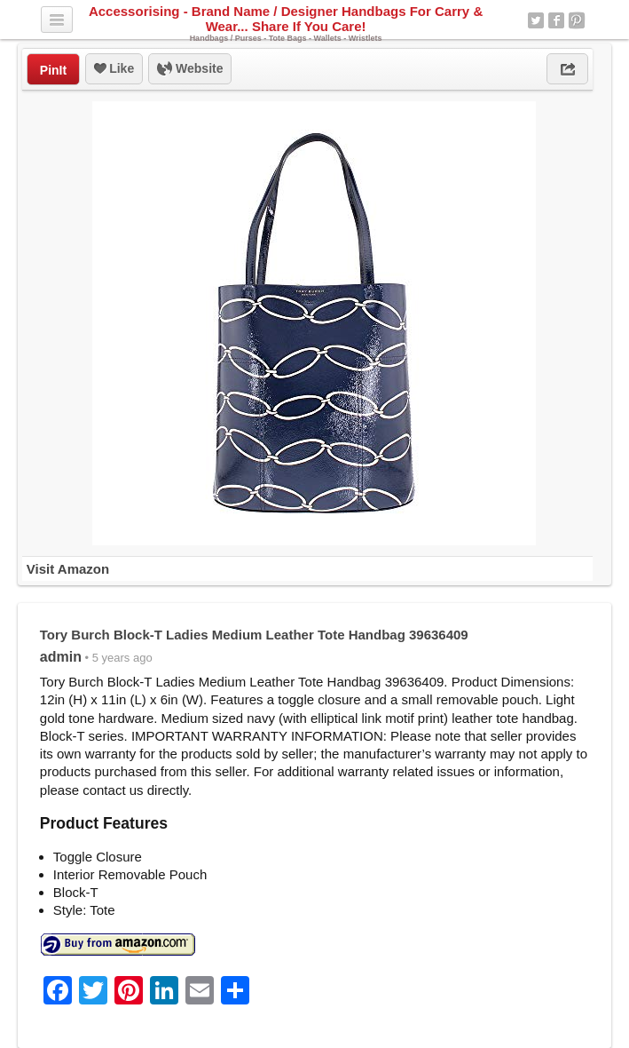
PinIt (53, 70)
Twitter (536, 20)
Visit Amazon (68, 568)
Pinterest (577, 20)
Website (190, 69)
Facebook (556, 20)
